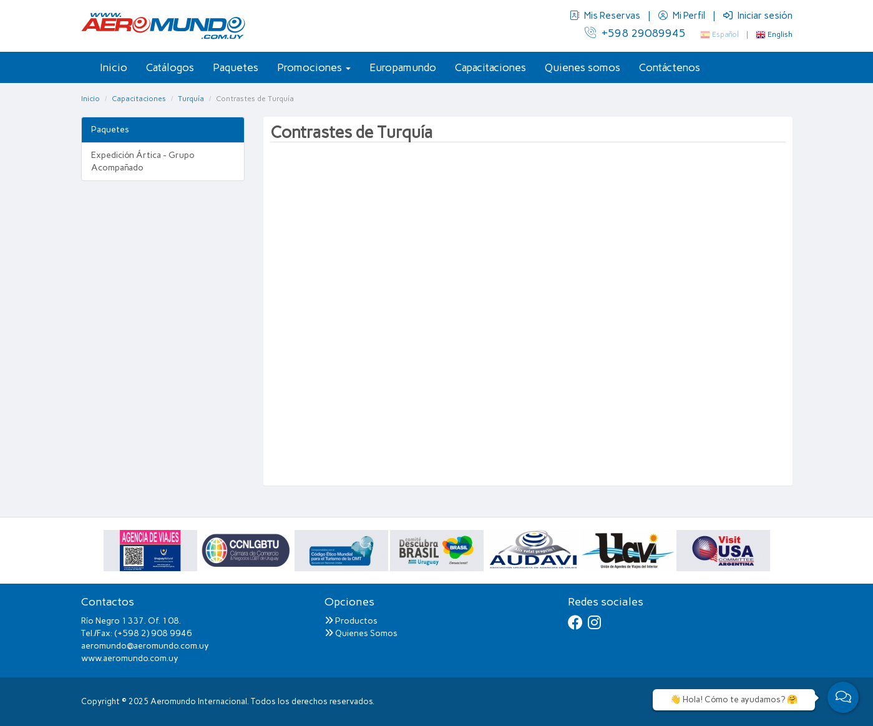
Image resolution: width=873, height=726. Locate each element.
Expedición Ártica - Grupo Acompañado (143, 161)
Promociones (314, 67)
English (774, 34)
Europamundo (402, 67)
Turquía (191, 98)
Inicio (113, 67)
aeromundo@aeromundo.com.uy (145, 645)
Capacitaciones (490, 67)
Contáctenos (669, 67)
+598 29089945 (635, 33)
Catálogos (170, 67)
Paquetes (235, 67)
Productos (351, 621)
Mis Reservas (606, 15)
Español (719, 34)
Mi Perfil (682, 15)
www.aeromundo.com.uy (129, 658)
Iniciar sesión (758, 15)
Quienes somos (582, 67)
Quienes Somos (360, 633)
